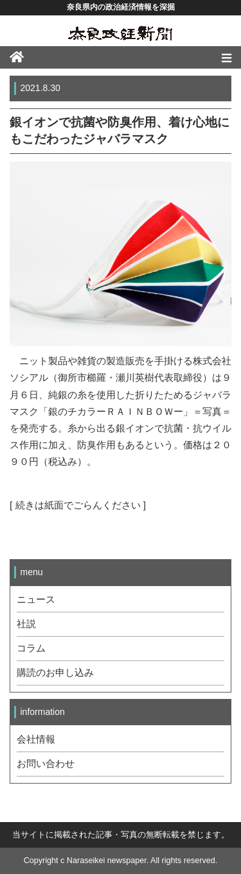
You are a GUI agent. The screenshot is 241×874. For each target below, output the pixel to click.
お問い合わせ (46, 764)
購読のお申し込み (55, 673)
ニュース (36, 599)
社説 (26, 624)
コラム (31, 648)
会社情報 (36, 739)
